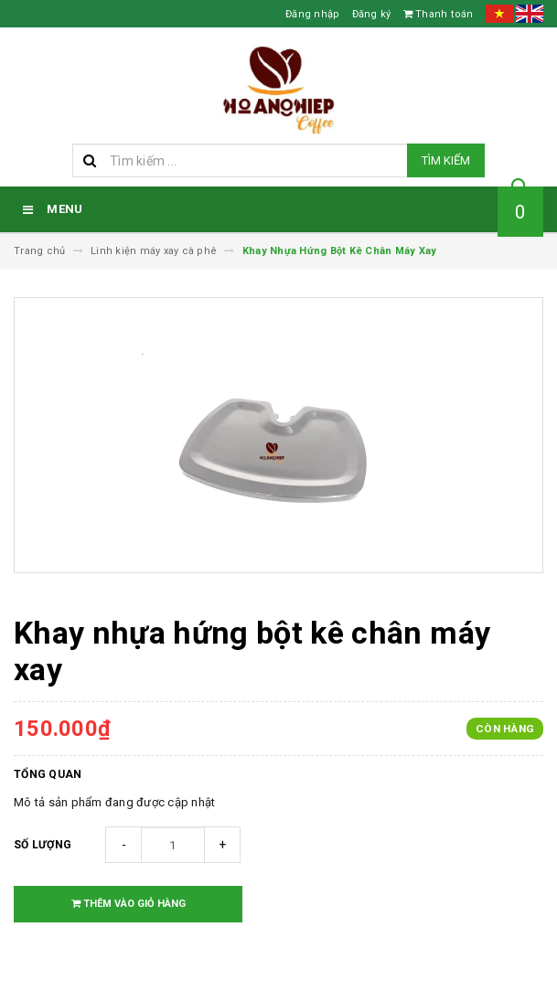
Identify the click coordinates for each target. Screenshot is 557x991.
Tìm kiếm (446, 160)
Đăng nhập (312, 14)
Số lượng (42, 844)
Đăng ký (371, 14)
